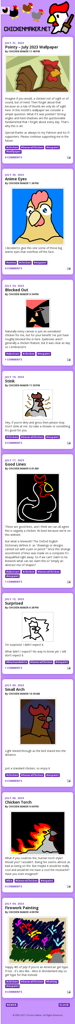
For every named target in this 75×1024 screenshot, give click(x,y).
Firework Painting (21, 907)
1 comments (13, 359)
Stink (10, 381)
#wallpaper (13, 151)
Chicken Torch (18, 802)
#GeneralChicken (32, 147)
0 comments (13, 157)
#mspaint (52, 147)
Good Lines (15, 464)
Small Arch (15, 689)
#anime (11, 262)
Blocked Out (16, 290)
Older (64, 1005)
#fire (9, 880)
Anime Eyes (16, 179)
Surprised (14, 603)
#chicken (12, 147)
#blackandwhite (16, 662)
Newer (12, 1005)
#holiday (51, 982)
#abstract (13, 353)
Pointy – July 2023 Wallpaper (31, 47)
